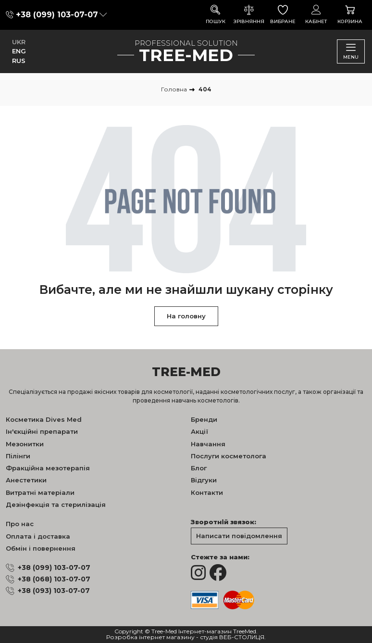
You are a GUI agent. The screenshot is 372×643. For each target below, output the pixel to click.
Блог (199, 468)
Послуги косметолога (228, 456)
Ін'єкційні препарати (42, 431)
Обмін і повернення (40, 548)
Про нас (20, 524)
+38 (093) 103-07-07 (54, 590)
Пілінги (18, 456)
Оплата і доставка (38, 536)
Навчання (208, 444)
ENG (19, 51)
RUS (18, 60)
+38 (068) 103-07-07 (54, 579)
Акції (199, 431)
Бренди (204, 419)
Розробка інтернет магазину (150, 637)
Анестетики (26, 480)
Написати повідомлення (239, 536)
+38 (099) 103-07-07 (57, 14)
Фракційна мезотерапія (48, 468)
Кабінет (316, 15)
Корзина (350, 15)
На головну (186, 316)
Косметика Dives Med (44, 419)
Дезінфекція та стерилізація (56, 504)
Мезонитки (25, 444)
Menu (351, 51)
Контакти (207, 492)
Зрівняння (249, 15)
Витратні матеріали (40, 492)
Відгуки (204, 480)
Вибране (282, 15)
